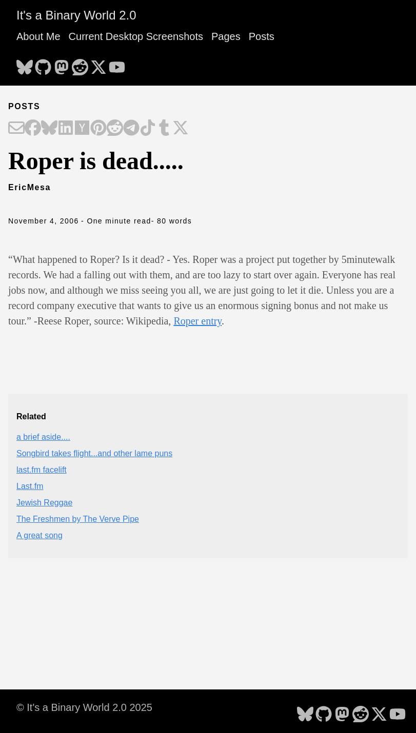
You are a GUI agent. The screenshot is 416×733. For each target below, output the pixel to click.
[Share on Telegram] (131, 128)
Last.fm (29, 486)
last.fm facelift (41, 469)
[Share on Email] (16, 128)
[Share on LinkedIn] (65, 128)
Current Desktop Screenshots (136, 36)
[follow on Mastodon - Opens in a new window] (61, 64)
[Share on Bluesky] (49, 128)
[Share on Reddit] (115, 128)
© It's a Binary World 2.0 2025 (84, 707)
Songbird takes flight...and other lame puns (94, 453)
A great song (39, 535)
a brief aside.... (43, 437)
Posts (261, 36)
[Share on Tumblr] (164, 128)
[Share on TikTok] (148, 128)
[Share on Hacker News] (82, 128)
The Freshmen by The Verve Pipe (77, 519)
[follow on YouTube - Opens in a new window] (117, 64)
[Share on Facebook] (33, 128)
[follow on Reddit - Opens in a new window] (80, 64)
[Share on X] (180, 128)
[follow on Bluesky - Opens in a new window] (24, 64)
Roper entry (197, 321)
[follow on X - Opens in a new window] (98, 64)
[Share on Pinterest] (98, 128)
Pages (226, 36)
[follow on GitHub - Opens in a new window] (43, 64)
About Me (38, 36)
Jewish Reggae (44, 502)
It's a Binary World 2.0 (76, 15)
